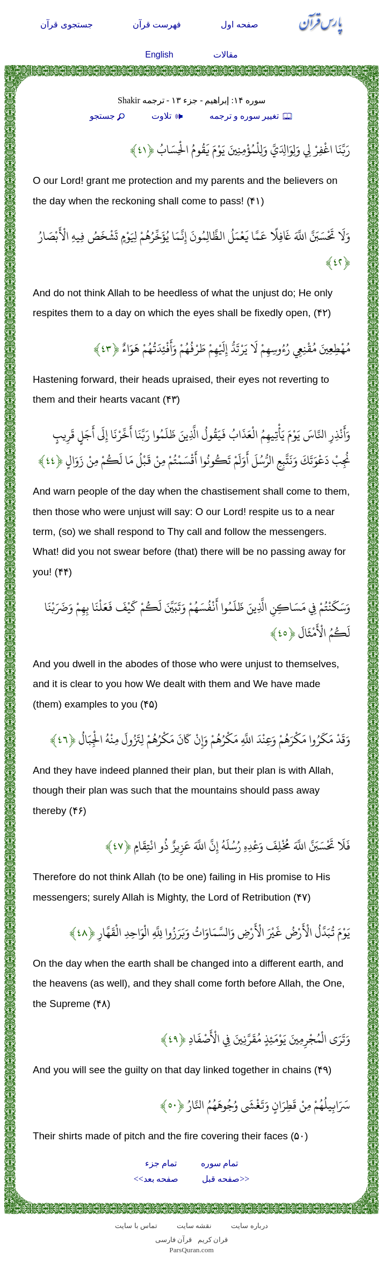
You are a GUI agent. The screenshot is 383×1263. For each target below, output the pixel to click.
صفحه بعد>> (156, 1178)
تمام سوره (219, 1163)
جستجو (108, 115)
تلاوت (168, 115)
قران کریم (213, 1240)
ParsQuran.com (191, 1250)
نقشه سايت (194, 1226)
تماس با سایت (136, 1226)
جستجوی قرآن (66, 24)
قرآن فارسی (173, 1240)
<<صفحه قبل (225, 1178)
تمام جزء (161, 1163)
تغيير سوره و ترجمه (251, 115)
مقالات (225, 54)
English (159, 54)
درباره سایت (249, 1226)
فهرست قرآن (157, 24)
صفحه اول (239, 24)
